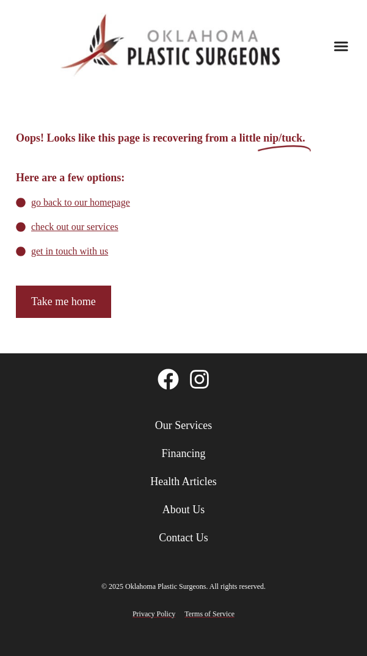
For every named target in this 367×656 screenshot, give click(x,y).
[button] (341, 45)
